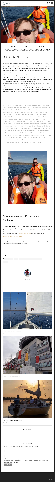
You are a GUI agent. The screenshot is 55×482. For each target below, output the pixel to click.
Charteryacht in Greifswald (25, 233)
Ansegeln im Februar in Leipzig (12, 332)
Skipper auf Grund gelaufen (11, 376)
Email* (10, 455)
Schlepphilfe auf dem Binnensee (12, 420)
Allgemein (27, 266)
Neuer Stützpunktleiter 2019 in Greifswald (12, 236)
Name (10, 450)
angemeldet (10, 434)
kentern (20, 66)
